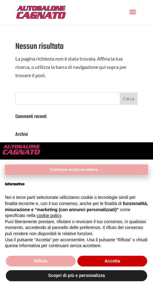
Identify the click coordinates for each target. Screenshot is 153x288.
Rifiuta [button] (41, 260)
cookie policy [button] (49, 215)
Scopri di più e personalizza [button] (76, 275)
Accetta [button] (112, 260)
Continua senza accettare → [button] (76, 169)
